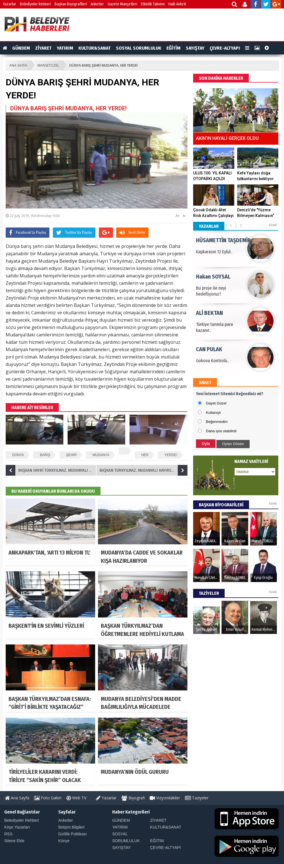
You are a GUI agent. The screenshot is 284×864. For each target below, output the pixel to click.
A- (184, 215)
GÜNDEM (21, 48)
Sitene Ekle (14, 840)
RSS (8, 834)
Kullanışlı (213, 412)
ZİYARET (43, 48)
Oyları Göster (233, 444)
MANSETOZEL (48, 65)
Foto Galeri (47, 797)
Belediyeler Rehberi (35, 4)
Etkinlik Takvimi (153, 4)
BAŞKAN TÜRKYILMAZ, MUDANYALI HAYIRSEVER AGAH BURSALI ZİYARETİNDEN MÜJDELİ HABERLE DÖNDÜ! (143, 470)
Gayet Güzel (216, 403)
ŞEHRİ (71, 455)
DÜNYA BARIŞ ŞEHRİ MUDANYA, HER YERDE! (103, 65)
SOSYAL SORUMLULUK (138, 48)
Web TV (76, 797)
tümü (273, 225)
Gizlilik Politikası (72, 834)
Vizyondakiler (165, 797)
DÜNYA (18, 455)
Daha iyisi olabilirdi (221, 431)
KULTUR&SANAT (94, 48)
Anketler (97, 4)
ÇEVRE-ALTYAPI (225, 48)
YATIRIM (65, 48)
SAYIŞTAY (195, 48)
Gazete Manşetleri (122, 4)
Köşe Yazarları (17, 827)
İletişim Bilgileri (71, 827)
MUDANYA (101, 455)
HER (145, 455)
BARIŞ (45, 455)
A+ (178, 215)
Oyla (206, 443)
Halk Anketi (177, 4)
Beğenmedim (217, 422)
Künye (64, 840)
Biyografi (133, 797)
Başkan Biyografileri (71, 4)
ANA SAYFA (18, 65)
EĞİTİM (173, 48)
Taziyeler (196, 797)
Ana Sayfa (17, 797)
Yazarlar (9, 4)
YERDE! (170, 455)
